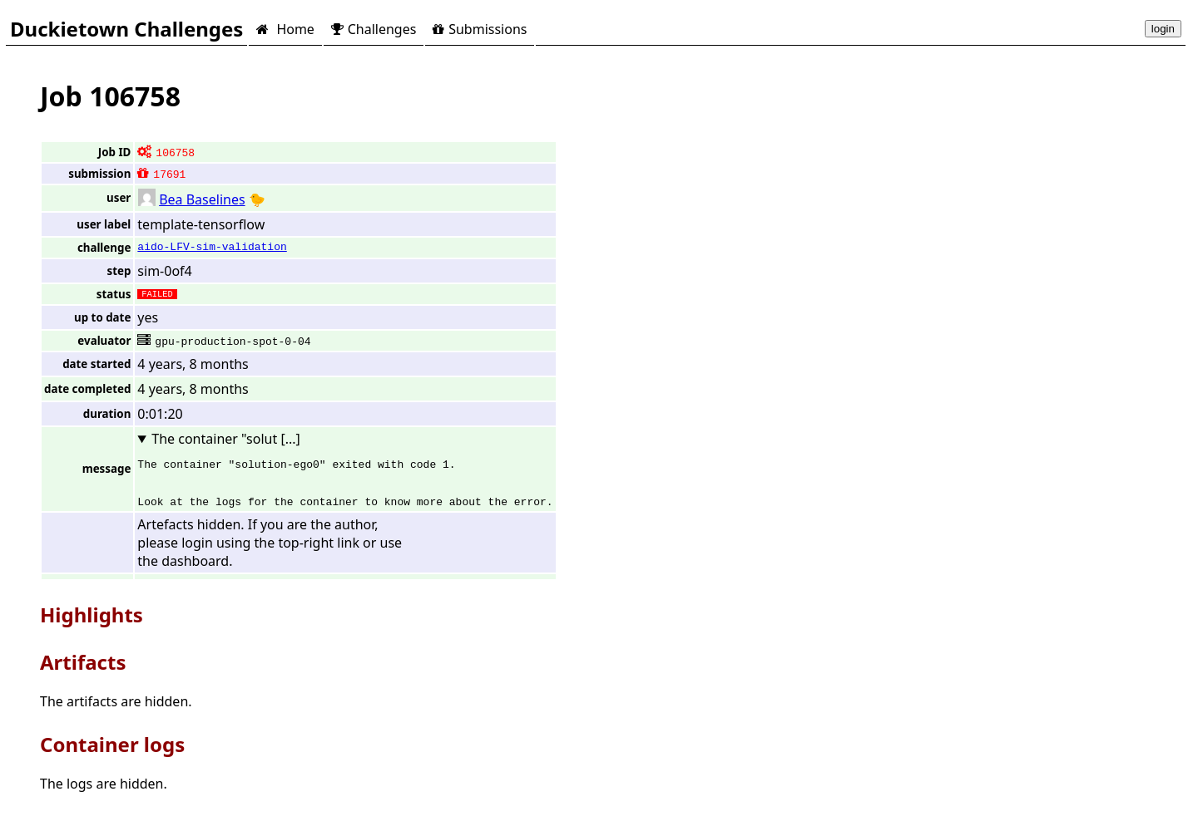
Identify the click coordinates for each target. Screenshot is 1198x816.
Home (285, 29)
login (1163, 28)
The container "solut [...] (225, 439)
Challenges (373, 29)
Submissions (480, 29)
